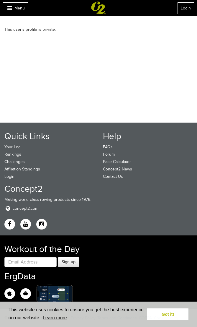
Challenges (14, 162)
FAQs (108, 147)
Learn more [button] (55, 317)
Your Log (12, 147)
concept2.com (21, 208)
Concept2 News (117, 169)
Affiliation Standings (22, 169)
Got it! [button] (168, 314)
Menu (15, 9)
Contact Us (113, 176)
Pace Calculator (117, 162)
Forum (109, 154)
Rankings (12, 154)
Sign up (68, 261)
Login (186, 8)
